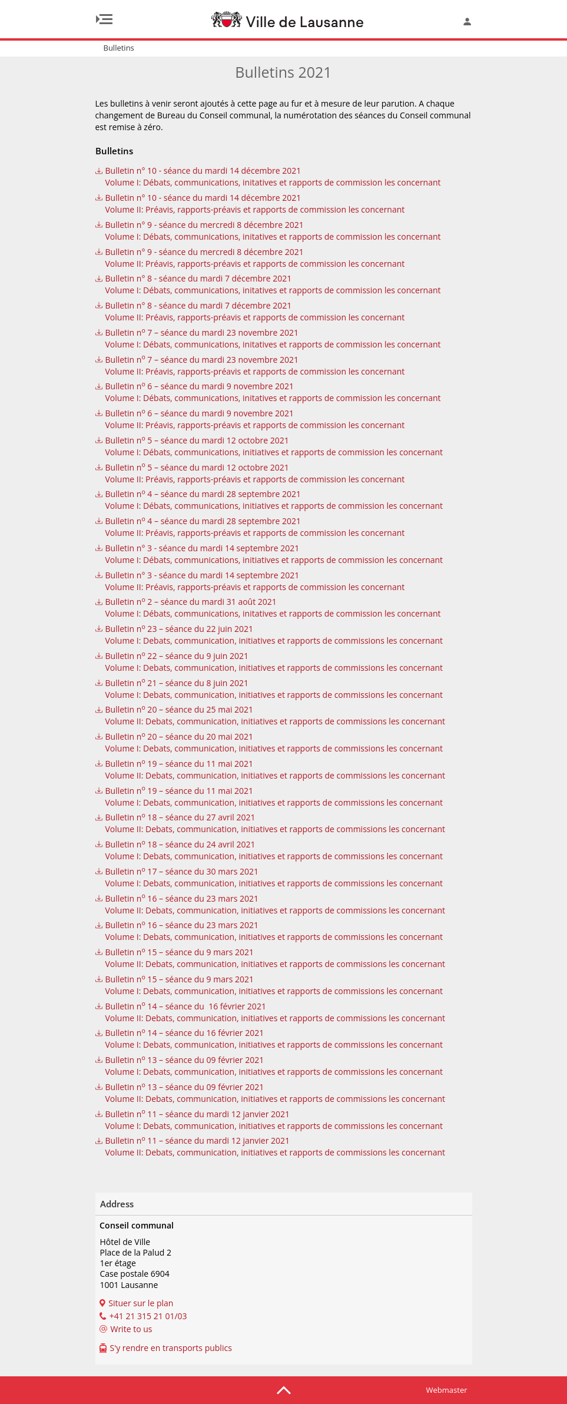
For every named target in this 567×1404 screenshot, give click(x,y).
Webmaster (446, 1390)
